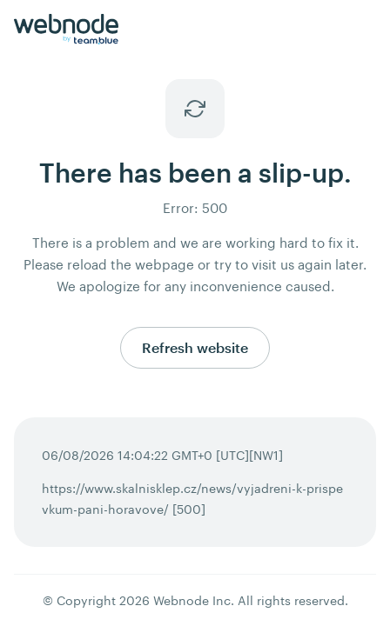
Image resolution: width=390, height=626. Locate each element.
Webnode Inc (192, 600)
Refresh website (195, 347)
